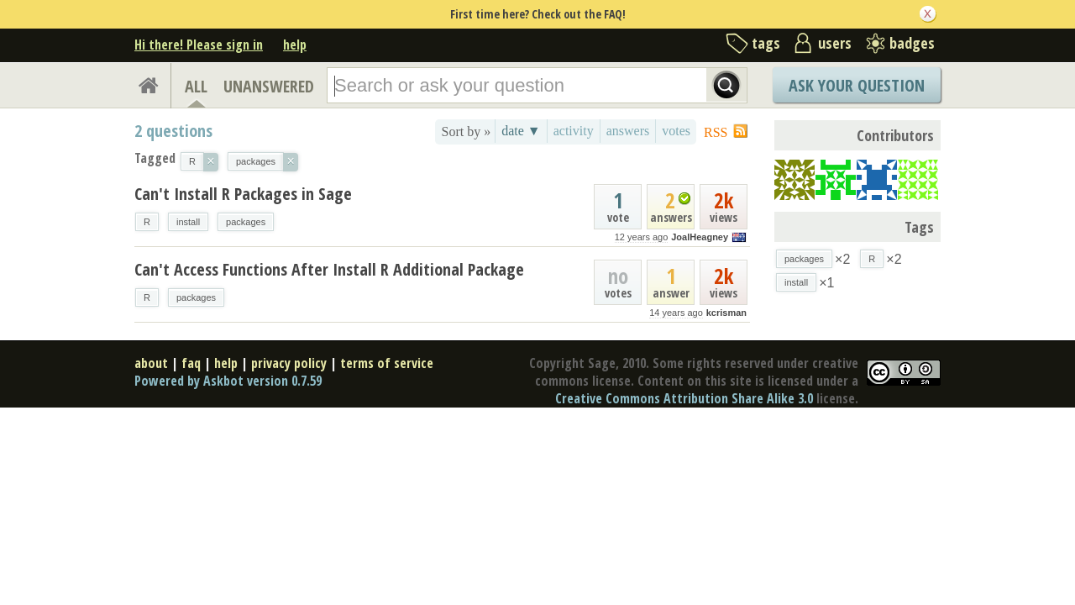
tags (766, 43)
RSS (715, 132)
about (151, 363)
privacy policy (289, 363)
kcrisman (726, 313)
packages (245, 222)
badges (912, 43)
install (188, 222)
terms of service (386, 363)
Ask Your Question (857, 85)
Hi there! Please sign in (198, 44)
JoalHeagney (699, 237)
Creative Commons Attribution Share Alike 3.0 (684, 398)
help (295, 44)
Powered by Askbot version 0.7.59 (228, 380)
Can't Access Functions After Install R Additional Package (329, 269)
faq (191, 363)
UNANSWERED (268, 86)
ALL (196, 86)
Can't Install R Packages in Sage (243, 193)
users (835, 43)
